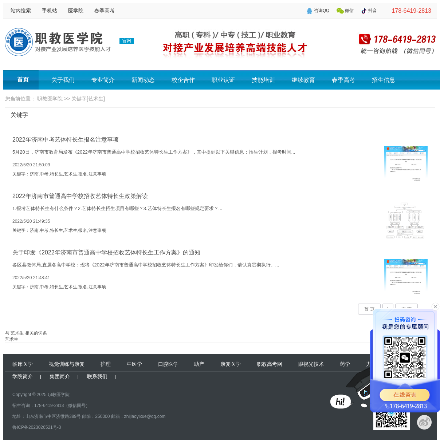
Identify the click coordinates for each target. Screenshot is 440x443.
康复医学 (230, 364)
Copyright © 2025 (29, 394)
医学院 (75, 10)
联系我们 (97, 376)
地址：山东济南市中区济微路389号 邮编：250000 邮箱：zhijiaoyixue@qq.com (88, 416)
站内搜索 (21, 10)
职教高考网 (269, 364)
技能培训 (263, 80)
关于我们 (63, 80)
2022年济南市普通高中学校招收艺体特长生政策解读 (80, 196)
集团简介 (60, 376)
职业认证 (223, 80)
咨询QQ (322, 10)
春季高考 (104, 10)
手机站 (49, 10)
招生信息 (383, 80)
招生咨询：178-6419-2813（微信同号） (51, 405)
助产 (199, 364)
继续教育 (303, 80)
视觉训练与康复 (67, 364)
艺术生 (11, 339)
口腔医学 (168, 364)
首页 (23, 79)
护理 (106, 364)
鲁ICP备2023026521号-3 (36, 427)
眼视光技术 (311, 364)
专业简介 (103, 80)
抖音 (372, 10)
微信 (349, 10)
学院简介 (22, 376)
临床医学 (22, 364)
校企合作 (183, 80)
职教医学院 (50, 99)
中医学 (134, 364)
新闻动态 (143, 80)
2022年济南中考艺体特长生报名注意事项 (65, 140)
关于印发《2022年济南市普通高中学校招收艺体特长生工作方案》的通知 (106, 252)
